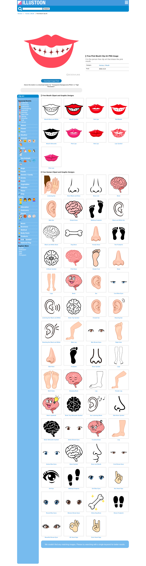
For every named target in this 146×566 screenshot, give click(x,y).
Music (23, 223)
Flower (23, 128)
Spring (23, 116)
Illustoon (20, 13)
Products (24, 236)
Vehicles (24, 187)
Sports (23, 213)
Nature (23, 125)
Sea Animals (25, 158)
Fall (22, 120)
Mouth (32, 13)
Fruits (23, 181)
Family (20, 197)
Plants (23, 132)
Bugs (23, 168)
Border (21, 248)
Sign (20, 253)
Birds (23, 148)
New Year (24, 114)
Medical (24, 230)
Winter (23, 122)
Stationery (25, 210)
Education (25, 207)
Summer (24, 118)
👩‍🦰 (34, 199)
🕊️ (20, 154)
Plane (23, 191)
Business (24, 227)
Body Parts (25, 233)
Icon (22, 239)
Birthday (24, 112)
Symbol (28, 239)
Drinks (23, 178)
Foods (23, 171)
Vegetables (25, 184)
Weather (24, 135)
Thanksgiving (26, 108)
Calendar (24, 103)
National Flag (26, 243)
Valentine (24, 110)
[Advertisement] (107, 35)
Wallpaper (22, 249)
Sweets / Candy (27, 175)
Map (20, 251)
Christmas (25, 105)
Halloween (25, 107)
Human (27, 13)
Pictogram (22, 255)
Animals (24, 138)
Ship (22, 194)
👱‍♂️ (20, 203)
